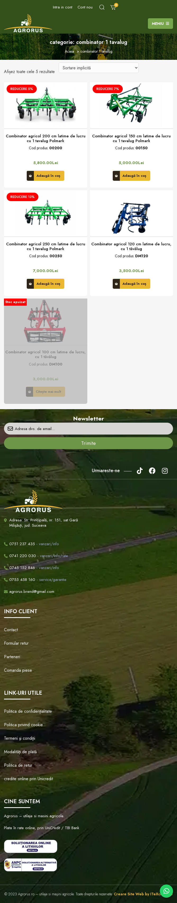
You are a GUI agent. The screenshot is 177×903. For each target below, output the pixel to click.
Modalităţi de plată (20, 752)
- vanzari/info (31, 544)
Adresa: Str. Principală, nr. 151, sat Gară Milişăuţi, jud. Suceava (43, 522)
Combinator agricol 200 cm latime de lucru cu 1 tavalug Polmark (45, 138)
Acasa (69, 51)
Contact (11, 630)
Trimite (88, 443)
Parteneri (12, 657)
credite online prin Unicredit (28, 779)
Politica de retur (18, 765)
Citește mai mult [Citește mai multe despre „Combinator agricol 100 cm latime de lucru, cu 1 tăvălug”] (48, 391)
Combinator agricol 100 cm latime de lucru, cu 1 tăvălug (45, 354)
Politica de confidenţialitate (28, 711)
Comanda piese (18, 670)
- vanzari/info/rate (36, 555)
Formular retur (16, 643)
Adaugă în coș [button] (48, 175)
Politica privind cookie (23, 725)
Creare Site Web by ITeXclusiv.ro (143, 894)
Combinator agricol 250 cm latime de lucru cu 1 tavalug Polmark (45, 246)
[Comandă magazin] (99, 67)
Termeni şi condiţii (19, 738)
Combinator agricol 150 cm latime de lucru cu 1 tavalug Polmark (131, 138)
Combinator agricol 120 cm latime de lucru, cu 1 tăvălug (131, 246)
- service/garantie (35, 579)
